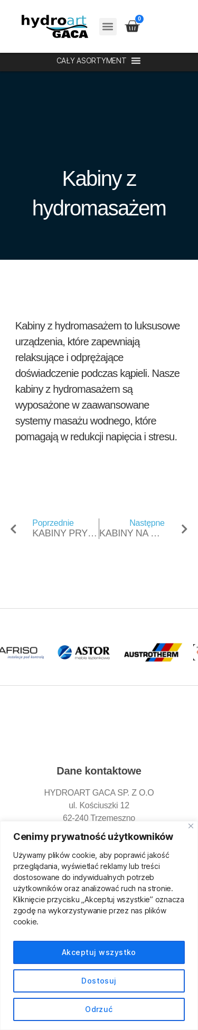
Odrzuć (99, 1009)
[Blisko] (190, 826)
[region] (99, 925)
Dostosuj (99, 980)
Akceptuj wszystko (99, 952)
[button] (108, 26)
